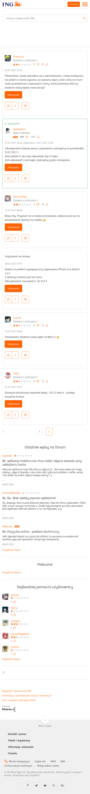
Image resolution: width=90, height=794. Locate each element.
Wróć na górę (45, 725)
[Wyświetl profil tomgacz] (20, 621)
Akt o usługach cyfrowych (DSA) (19, 700)
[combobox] (45, 18)
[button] (8, 105)
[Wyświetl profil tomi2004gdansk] (20, 634)
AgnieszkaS (19, 129)
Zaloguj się (73, 4)
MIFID (53, 761)
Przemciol (18, 56)
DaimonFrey (19, 196)
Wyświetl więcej (11, 659)
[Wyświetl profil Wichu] (20, 608)
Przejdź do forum (11, 549)
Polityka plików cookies (48, 765)
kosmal (17, 317)
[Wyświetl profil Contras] (20, 647)
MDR (63, 761)
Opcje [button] (25, 105)
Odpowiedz (13, 94)
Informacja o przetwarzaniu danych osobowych (27, 695)
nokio (16, 373)
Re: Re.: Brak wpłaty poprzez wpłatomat (29, 498)
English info (40, 761)
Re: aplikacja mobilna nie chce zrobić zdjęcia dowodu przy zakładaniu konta (42, 462)
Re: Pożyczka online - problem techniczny (30, 531)
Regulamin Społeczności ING (16, 691)
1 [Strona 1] (39, 431)
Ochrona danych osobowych (18, 765)
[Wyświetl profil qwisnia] (20, 595)
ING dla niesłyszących (19, 761)
